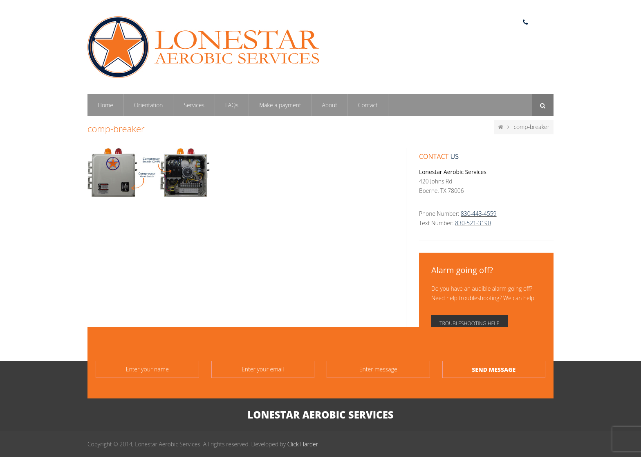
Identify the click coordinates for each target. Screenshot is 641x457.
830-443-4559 (479, 213)
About (329, 105)
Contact (368, 105)
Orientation (148, 105)
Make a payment (280, 105)
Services (194, 105)
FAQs (231, 105)
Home (105, 105)
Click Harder (302, 444)
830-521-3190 (473, 223)
